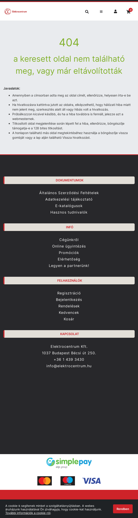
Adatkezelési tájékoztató (69, 199)
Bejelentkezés (69, 300)
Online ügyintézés (69, 246)
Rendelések (69, 306)
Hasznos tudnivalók (69, 212)
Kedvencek (69, 312)
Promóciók (69, 253)
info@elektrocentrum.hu (69, 366)
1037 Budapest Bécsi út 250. (69, 353)
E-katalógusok (69, 206)
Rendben (123, 509)
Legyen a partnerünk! (69, 266)
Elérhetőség (69, 259)
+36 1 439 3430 (69, 359)
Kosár (69, 319)
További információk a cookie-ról (27, 513)
